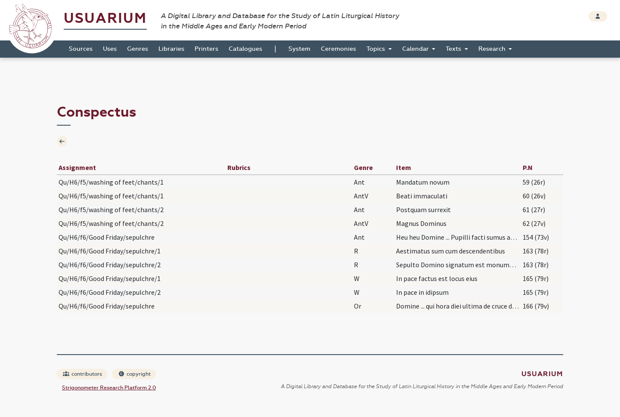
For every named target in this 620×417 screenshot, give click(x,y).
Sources (81, 49)
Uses (110, 49)
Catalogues (245, 49)
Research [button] (492, 49)
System (299, 49)
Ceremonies (338, 49)
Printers (206, 49)
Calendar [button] (416, 49)
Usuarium (105, 18)
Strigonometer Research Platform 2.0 (109, 388)
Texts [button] (454, 49)
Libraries (171, 49)
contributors (82, 374)
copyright (134, 374)
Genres (137, 49)
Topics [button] (376, 49)
